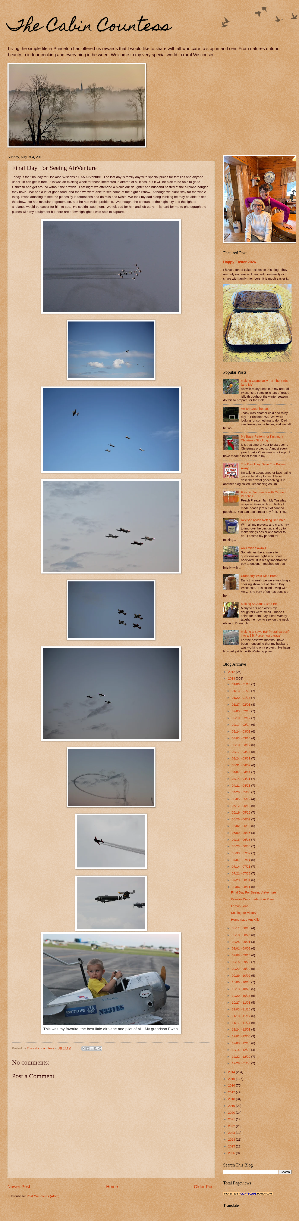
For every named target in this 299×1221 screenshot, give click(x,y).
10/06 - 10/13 (241, 982)
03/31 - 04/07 (241, 765)
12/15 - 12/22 (241, 1049)
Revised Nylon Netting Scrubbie (263, 520)
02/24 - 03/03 (241, 731)
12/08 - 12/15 (241, 1043)
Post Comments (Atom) (43, 1196)
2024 (232, 1139)
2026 (232, 1153)
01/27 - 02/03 (241, 704)
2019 (232, 1105)
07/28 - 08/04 (241, 880)
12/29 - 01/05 (241, 1063)
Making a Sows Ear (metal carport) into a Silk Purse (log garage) (265, 633)
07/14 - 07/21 (241, 866)
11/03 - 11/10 (241, 1009)
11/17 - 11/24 (241, 1023)
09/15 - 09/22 (241, 962)
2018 (232, 1099)
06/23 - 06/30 (241, 846)
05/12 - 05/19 (241, 806)
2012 (232, 672)
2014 (232, 1072)
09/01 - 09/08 (241, 948)
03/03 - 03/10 (241, 738)
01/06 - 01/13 (241, 684)
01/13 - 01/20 (241, 691)
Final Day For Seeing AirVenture (253, 892)
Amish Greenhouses (255, 408)
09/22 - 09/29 (241, 968)
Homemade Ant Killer (246, 919)
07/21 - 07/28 (241, 873)
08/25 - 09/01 (241, 942)
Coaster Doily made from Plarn (252, 899)
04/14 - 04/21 (241, 778)
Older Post (204, 1186)
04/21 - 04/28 (241, 785)
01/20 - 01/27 (241, 697)
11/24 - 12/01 (241, 1029)
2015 (232, 1079)
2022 (232, 1126)
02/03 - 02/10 (241, 711)
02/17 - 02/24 (241, 724)
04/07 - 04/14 (241, 772)
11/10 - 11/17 (241, 1016)
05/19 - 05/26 (241, 812)
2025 (232, 1146)
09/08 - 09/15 (241, 955)
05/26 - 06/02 (241, 819)
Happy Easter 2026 (239, 262)
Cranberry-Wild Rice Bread (259, 576)
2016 (232, 1085)
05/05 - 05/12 (241, 799)
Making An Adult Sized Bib (259, 604)
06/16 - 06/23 (241, 839)
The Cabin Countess (89, 27)
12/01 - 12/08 (241, 1036)
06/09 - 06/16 (241, 833)
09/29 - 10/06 (241, 975)
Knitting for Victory (243, 912)
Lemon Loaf (239, 906)
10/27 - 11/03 (241, 1002)
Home (112, 1186)
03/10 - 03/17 (241, 745)
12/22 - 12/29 (241, 1056)
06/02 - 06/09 (241, 826)
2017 (232, 1092)
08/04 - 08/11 (241, 887)
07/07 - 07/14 (241, 860)
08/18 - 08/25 (241, 935)
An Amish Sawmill (253, 548)
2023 (232, 1132)
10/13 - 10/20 (241, 989)
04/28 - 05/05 (241, 792)
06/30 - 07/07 (241, 853)
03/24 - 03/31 (241, 758)
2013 (232, 678)
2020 (232, 1112)
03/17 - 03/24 (241, 752)
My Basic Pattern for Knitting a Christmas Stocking (262, 438)
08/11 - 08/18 (241, 928)
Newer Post (18, 1186)
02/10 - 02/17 (241, 718)
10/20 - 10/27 (241, 995)
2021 (232, 1119)
